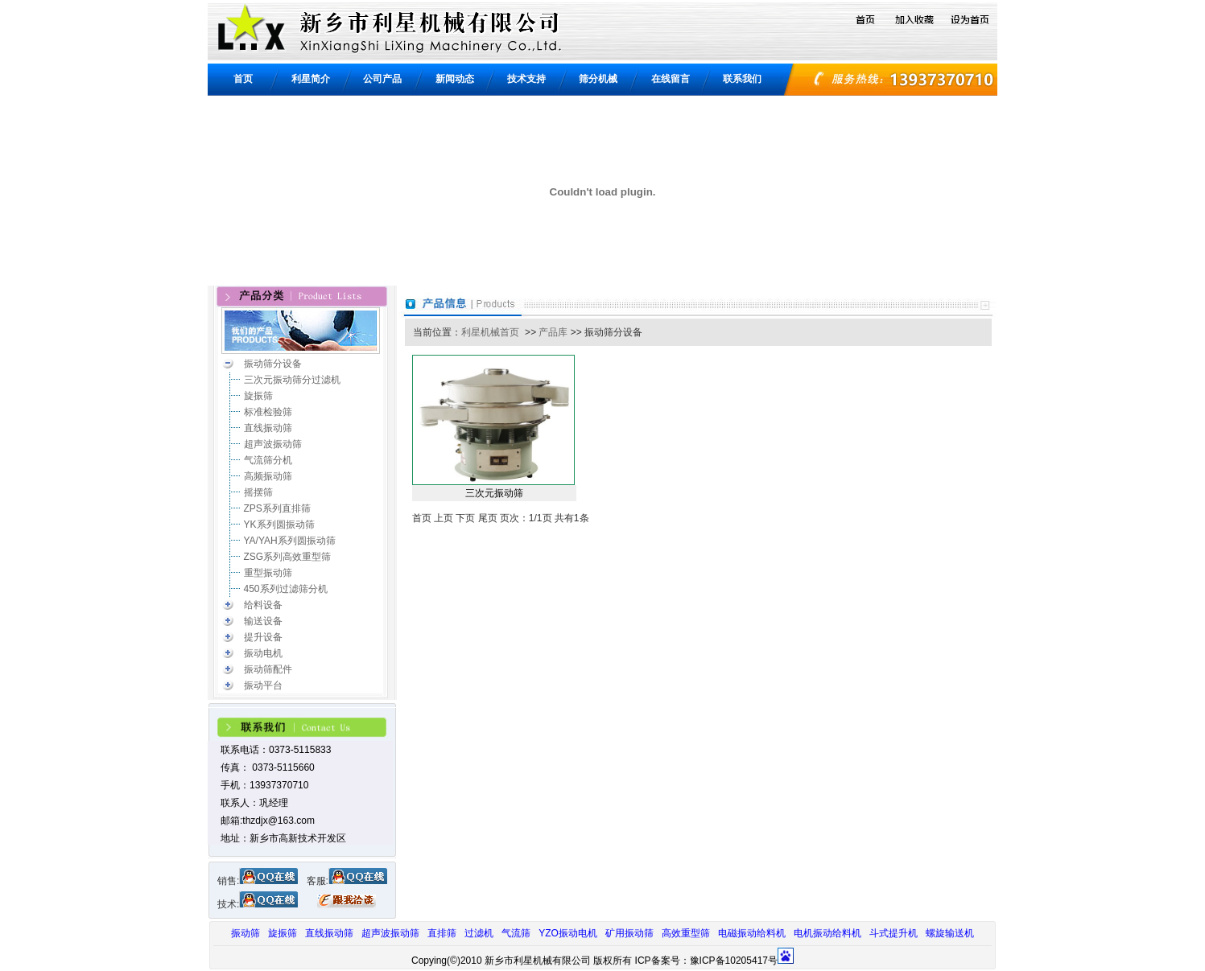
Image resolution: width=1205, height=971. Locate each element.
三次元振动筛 (494, 493)
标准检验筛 (268, 412)
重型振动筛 (268, 572)
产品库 (553, 332)
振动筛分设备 (273, 363)
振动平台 (263, 685)
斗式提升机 (893, 933)
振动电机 (263, 653)
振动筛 (245, 933)
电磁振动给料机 (752, 933)
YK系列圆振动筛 (279, 524)
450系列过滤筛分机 (286, 589)
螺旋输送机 (950, 933)
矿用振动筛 (629, 933)
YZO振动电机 (568, 933)
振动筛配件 (268, 669)
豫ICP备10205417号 (734, 960)
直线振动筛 (268, 428)
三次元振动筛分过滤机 (292, 379)
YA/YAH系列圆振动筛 (290, 540)
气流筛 (515, 933)
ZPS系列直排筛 (277, 508)
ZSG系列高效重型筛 (288, 556)
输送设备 (263, 621)
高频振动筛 (268, 476)
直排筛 (441, 933)
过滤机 (478, 933)
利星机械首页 (490, 332)
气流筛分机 (268, 460)
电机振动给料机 (827, 933)
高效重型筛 (686, 933)
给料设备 (263, 605)
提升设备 (263, 637)
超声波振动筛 (273, 444)
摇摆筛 (258, 492)
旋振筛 (258, 395)
